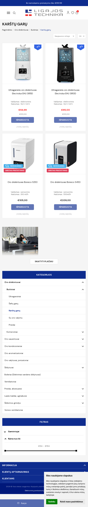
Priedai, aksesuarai (13, 388)
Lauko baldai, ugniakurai (15, 396)
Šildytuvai (9, 367)
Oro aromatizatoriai (13, 353)
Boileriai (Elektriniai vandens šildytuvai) (22, 374)
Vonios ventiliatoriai (13, 410)
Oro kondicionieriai (13, 346)
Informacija (9, 465)
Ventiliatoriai (10, 381)
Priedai (12, 325)
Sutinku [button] (51, 502)
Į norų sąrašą (22, 127)
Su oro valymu (15, 317)
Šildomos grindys (12, 403)
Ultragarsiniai (15, 296)
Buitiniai (11, 289)
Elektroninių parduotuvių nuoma (37, 491)
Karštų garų (14, 310)
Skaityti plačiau (44, 261)
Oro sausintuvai (11, 339)
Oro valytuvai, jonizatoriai (16, 360)
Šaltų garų (13, 303)
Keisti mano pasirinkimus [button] (71, 502)
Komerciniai (12, 332)
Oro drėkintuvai (12, 282)
